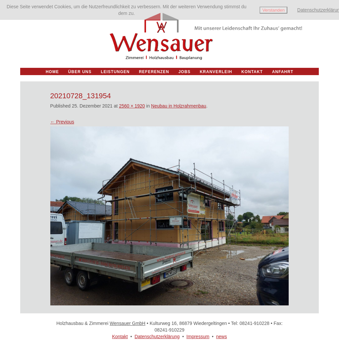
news (221, 336)
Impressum (197, 336)
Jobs (184, 71)
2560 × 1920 (132, 106)
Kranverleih (216, 71)
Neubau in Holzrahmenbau (178, 106)
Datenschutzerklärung (156, 336)
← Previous (62, 121)
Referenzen (154, 71)
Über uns (80, 71)
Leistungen (115, 71)
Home (52, 71)
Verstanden (273, 10)
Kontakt (119, 336)
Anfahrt (282, 71)
